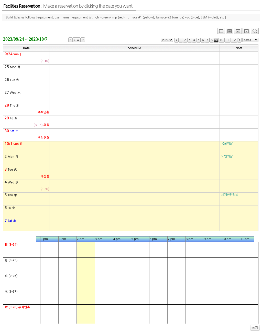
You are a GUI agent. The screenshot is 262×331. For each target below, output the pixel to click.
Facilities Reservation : (67, 6)
